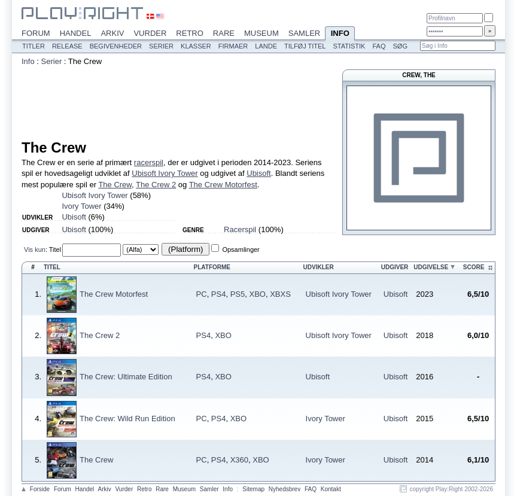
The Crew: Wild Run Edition (127, 418)
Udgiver (395, 267)
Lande (266, 46)
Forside (40, 489)
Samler (304, 33)
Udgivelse (430, 267)
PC (201, 294)
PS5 (237, 294)
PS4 (218, 294)
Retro (189, 33)
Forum (36, 33)
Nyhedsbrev (284, 489)
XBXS (280, 294)
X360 (239, 459)
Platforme (212, 267)
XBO (257, 294)
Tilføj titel (305, 46)
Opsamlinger (240, 249)
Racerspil (240, 229)
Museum (261, 33)
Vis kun (34, 249)
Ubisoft (258, 173)
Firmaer (233, 46)
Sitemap (253, 489)
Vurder (149, 33)
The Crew (115, 184)
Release (67, 46)
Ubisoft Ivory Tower (164, 173)
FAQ (378, 46)
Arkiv (112, 33)
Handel (76, 33)
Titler (33, 46)
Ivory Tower (81, 206)
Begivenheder (116, 46)
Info (340, 34)
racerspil (148, 162)
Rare (224, 33)
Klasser (196, 46)
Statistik (349, 46)
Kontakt (331, 489)
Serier (161, 46)
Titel (55, 249)
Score (474, 267)
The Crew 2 (156, 184)
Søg (400, 46)
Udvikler (318, 267)
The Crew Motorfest (223, 184)
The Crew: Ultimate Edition (126, 376)
